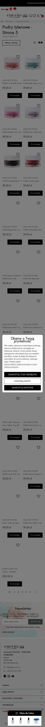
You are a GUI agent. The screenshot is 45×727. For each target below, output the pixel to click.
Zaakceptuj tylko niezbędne (22, 374)
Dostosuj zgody (22, 381)
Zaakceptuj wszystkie (22, 387)
